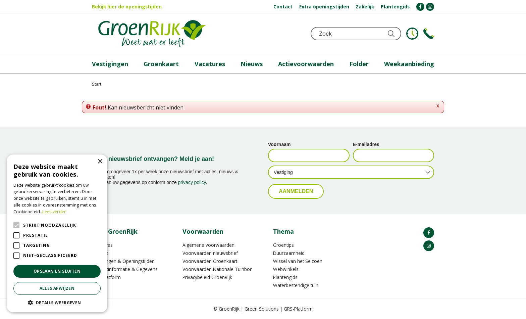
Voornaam (279, 144)
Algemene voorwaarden (208, 245)
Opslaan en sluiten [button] (57, 271)
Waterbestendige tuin (295, 285)
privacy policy (192, 182)
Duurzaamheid (289, 253)
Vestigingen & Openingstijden (123, 261)
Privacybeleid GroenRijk (207, 277)
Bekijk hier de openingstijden (127, 6)
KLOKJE (412, 33)
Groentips (283, 245)
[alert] (57, 233)
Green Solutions (262, 309)
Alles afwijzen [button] (57, 288)
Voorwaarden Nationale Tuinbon (217, 269)
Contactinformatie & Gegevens (125, 269)
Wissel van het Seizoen (297, 261)
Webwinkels (286, 269)
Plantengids (285, 277)
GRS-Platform (298, 309)
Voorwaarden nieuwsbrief (210, 253)
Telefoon (428, 33)
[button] (57, 302)
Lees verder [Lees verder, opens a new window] (54, 212)
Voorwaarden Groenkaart (209, 261)
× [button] (99, 161)
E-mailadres (366, 144)
